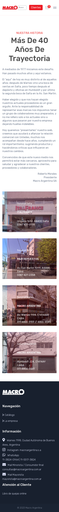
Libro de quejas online (14, 493)
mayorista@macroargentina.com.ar (21, 478)
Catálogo (10, 414)
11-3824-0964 (10, 459)
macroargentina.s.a (30, 449)
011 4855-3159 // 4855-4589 (34, 321)
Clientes (36, 7)
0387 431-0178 (26, 224)
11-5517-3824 (28, 459)
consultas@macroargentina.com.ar (21, 469)
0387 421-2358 (26, 274)
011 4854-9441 (26, 368)
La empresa (11, 420)
